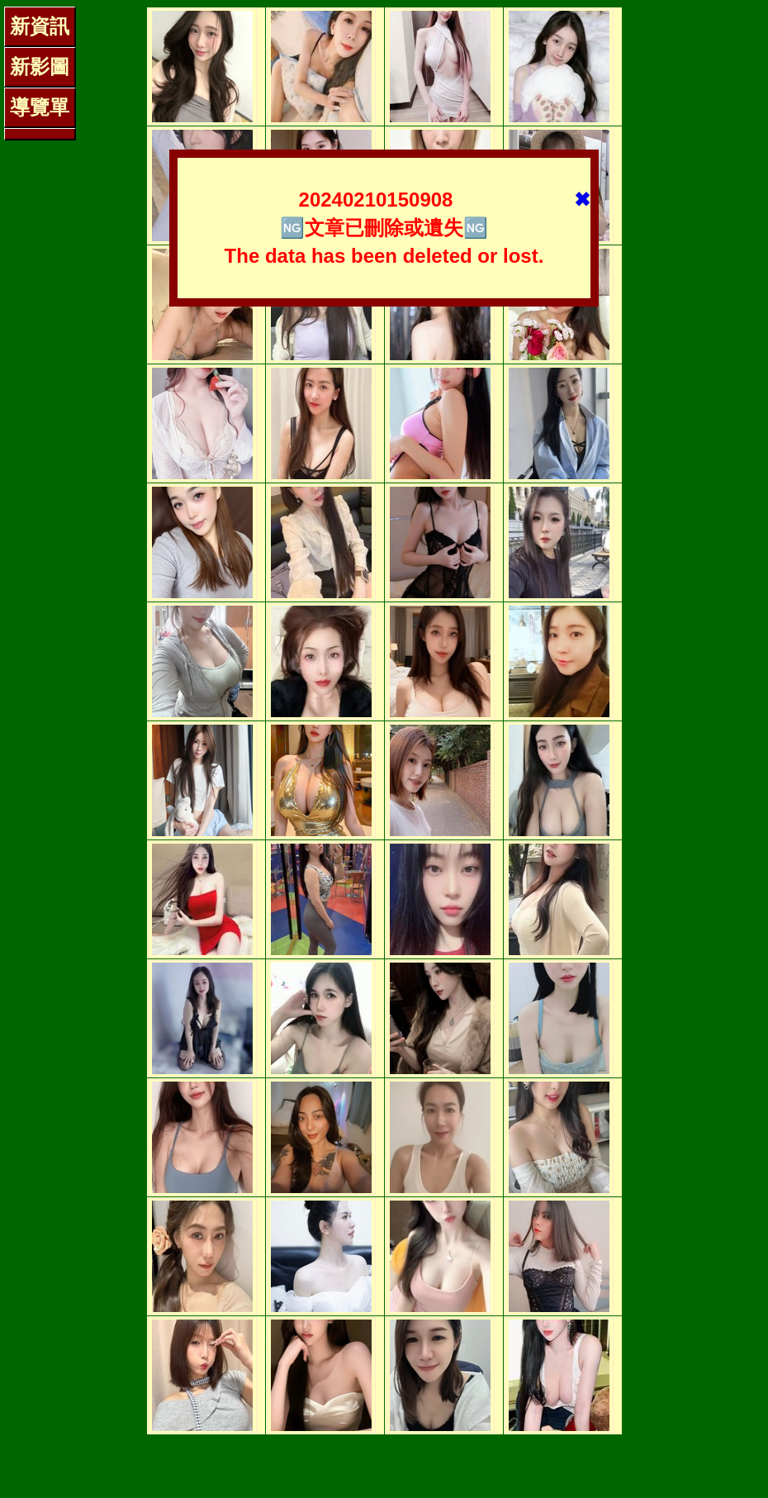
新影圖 (39, 66)
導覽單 (39, 107)
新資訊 (39, 26)
